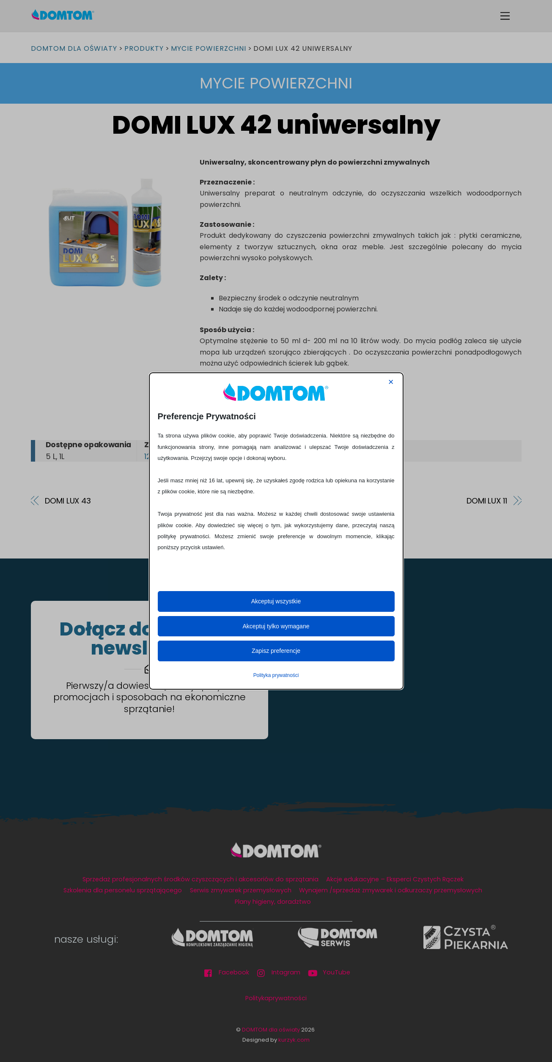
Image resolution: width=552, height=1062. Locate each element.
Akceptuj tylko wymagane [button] (276, 626)
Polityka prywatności (276, 675)
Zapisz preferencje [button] (276, 650)
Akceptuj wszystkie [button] (276, 601)
